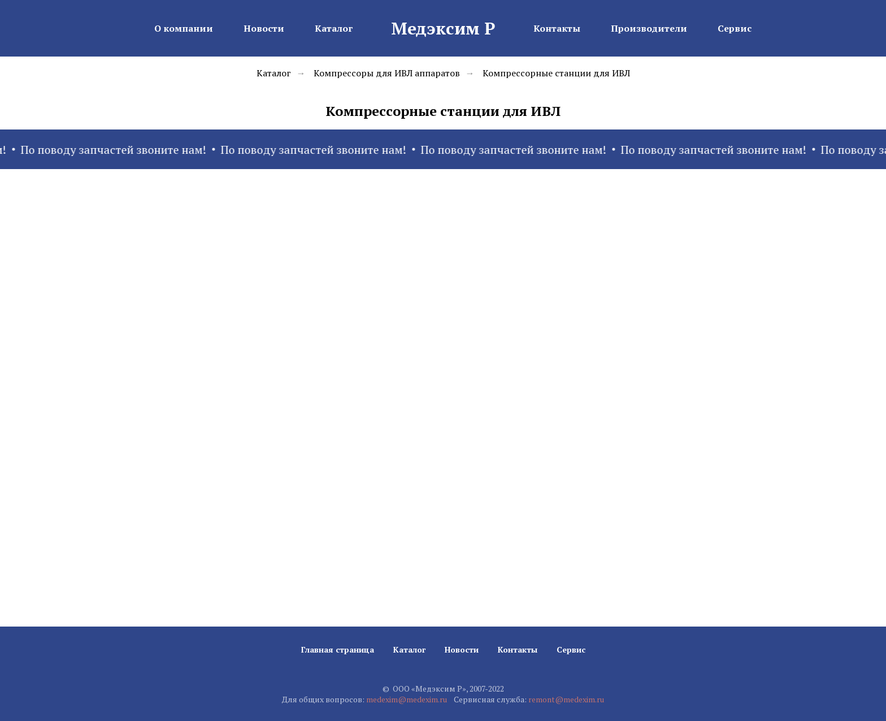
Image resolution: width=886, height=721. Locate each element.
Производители (649, 28)
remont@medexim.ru (566, 699)
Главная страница (337, 649)
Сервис (735, 28)
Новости (264, 28)
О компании (183, 28)
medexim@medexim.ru (406, 699)
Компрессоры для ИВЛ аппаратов (387, 73)
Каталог (334, 28)
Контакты (556, 28)
